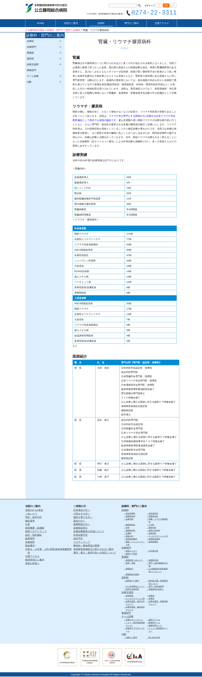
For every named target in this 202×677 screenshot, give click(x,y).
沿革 (27, 524)
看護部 (125, 557)
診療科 (101, 23)
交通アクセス (162, 23)
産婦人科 (129, 536)
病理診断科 (153, 542)
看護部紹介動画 (132, 575)
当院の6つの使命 (34, 510)
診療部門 (126, 548)
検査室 (151, 596)
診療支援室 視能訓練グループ (158, 603)
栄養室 (151, 599)
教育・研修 (130, 563)
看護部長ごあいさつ (134, 560)
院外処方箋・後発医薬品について (158, 582)
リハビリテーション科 (158, 536)
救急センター (131, 551)
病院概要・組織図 (34, 528)
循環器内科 (130, 517)
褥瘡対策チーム (155, 626)
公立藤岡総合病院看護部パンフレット (158, 570)
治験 (124, 634)
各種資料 (30, 542)
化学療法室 (153, 551)
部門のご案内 (131, 23)
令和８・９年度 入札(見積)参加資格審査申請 (48, 551)
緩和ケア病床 (131, 554)
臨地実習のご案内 (34, 560)
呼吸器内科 (153, 517)
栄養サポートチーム (134, 620)
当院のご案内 (71, 23)
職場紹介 (129, 569)
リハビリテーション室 (135, 599)
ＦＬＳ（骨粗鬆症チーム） (158, 630)
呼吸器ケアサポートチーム (135, 630)
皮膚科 (128, 534)
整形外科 (152, 528)
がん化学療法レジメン (135, 587)
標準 (166, 5)
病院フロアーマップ (36, 531)
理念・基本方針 (33, 517)
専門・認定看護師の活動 (158, 564)
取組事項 (30, 546)
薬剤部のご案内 (132, 581)
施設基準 (30, 521)
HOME (40, 23)
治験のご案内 (131, 638)
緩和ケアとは (154, 620)
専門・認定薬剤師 (156, 587)
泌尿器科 (152, 534)
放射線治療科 (154, 539)
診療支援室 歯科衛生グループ (135, 608)
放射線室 (129, 596)
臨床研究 (30, 539)
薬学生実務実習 (132, 590)
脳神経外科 (130, 531)
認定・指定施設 (33, 535)
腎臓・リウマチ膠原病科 (158, 520)
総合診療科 (130, 514)
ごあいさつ (31, 514)
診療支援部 (127, 592)
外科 (128, 528)
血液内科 (129, 519)
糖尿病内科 (130, 525)
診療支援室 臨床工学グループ (135, 603)
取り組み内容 (154, 638)
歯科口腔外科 (154, 531)
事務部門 (31, 70)
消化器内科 (153, 514)
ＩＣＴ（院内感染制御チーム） (135, 624)
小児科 (151, 525)
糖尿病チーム (154, 623)
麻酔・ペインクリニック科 (135, 543)
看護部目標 (153, 560)
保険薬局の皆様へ (156, 590)
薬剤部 (125, 577)
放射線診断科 (131, 539)
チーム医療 (127, 617)
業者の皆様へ (32, 563)
